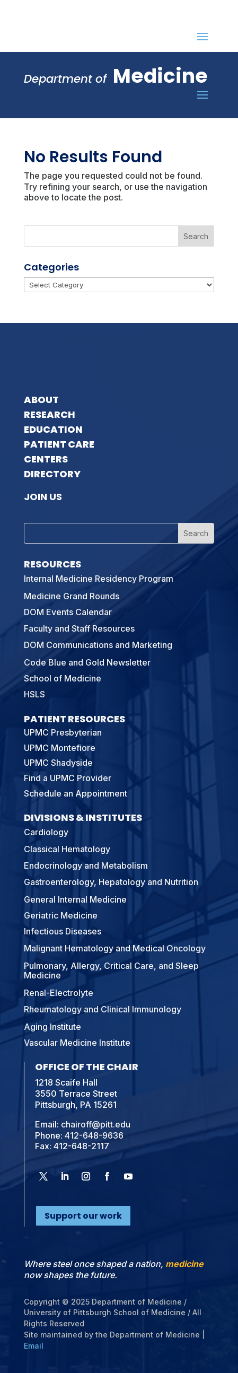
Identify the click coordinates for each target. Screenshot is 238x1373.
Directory (52, 473)
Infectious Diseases (62, 931)
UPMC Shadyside (58, 762)
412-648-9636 (94, 1135)
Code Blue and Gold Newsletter (87, 662)
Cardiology (46, 832)
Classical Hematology (67, 849)
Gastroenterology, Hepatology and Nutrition (111, 882)
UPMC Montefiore (59, 747)
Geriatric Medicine (61, 915)
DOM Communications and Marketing (98, 645)
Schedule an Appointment (75, 793)
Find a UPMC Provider (67, 778)
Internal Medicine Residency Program (98, 578)
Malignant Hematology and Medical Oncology (115, 948)
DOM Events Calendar (68, 612)
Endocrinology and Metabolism (86, 865)
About (41, 399)
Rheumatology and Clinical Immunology (102, 1009)
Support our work (83, 1216)
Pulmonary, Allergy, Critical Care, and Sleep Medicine (111, 970)
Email (33, 1345)
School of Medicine (62, 678)
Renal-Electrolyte (58, 992)
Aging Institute (52, 1026)
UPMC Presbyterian (63, 732)
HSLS (34, 694)
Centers (46, 459)
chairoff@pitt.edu (95, 1124)
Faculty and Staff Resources (79, 628)
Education (53, 429)
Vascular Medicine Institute (77, 1042)
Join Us (43, 496)
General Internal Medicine (75, 899)
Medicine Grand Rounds (71, 596)
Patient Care (59, 444)
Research (49, 414)
